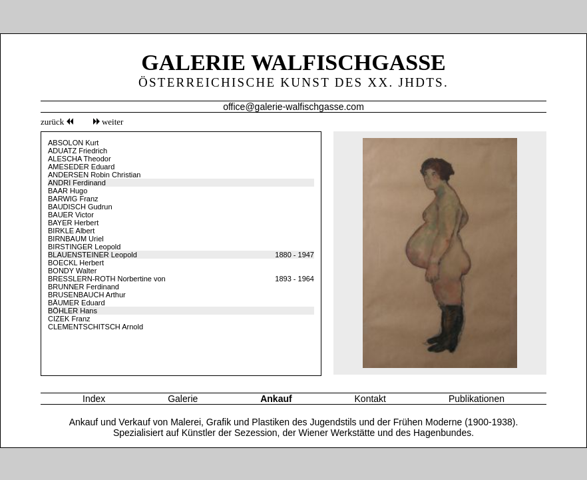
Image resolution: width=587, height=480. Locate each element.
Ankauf (276, 398)
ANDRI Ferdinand (77, 183)
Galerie (183, 398)
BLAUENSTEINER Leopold (92, 255)
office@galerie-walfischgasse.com (293, 106)
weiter (108, 122)
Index (94, 398)
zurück (57, 122)
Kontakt (370, 398)
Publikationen (476, 398)
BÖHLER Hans (72, 311)
